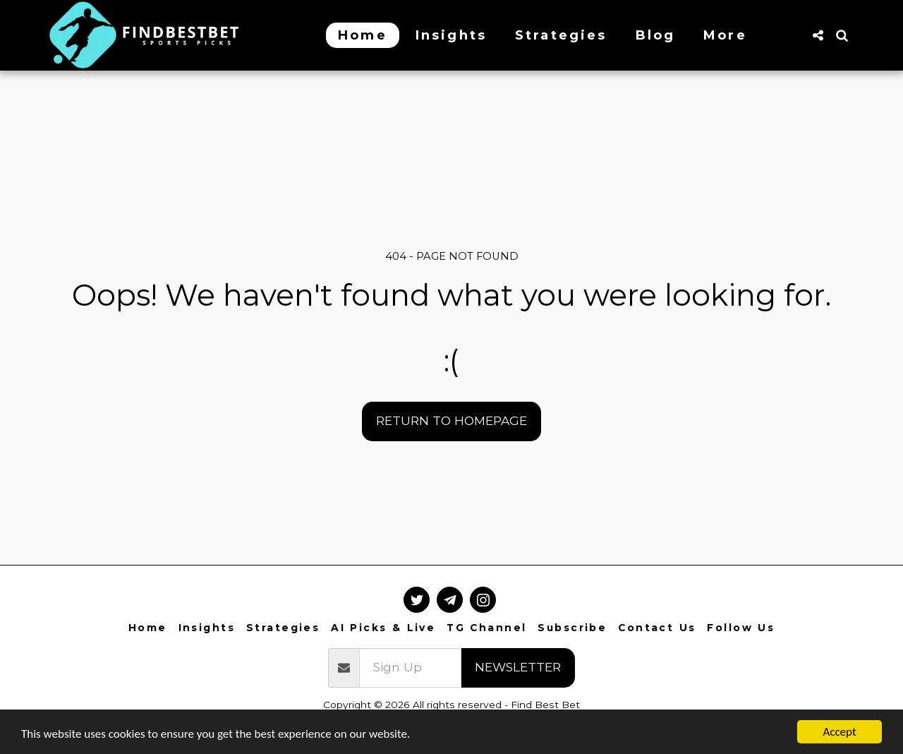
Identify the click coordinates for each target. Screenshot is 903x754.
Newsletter (518, 666)
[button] (817, 35)
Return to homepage (451, 420)
